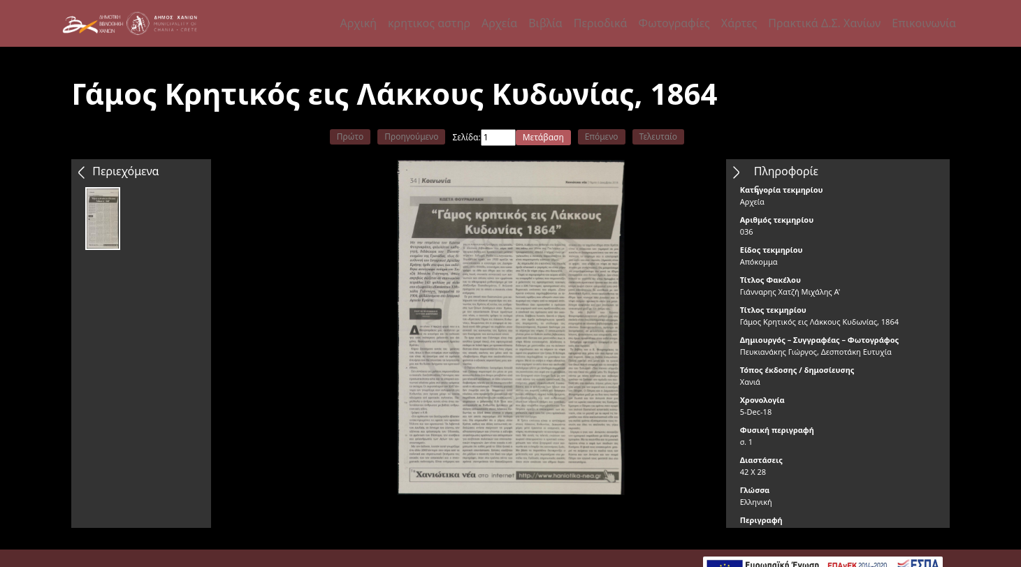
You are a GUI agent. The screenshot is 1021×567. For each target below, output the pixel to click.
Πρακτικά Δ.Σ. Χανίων (824, 23)
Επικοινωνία (924, 23)
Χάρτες (739, 23)
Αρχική (358, 23)
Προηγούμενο (411, 136)
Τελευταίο (658, 136)
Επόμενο (601, 136)
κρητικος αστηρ (429, 23)
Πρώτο (350, 136)
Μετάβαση (543, 137)
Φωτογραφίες (673, 23)
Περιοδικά (601, 23)
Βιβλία (545, 23)
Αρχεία (499, 23)
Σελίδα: (466, 137)
